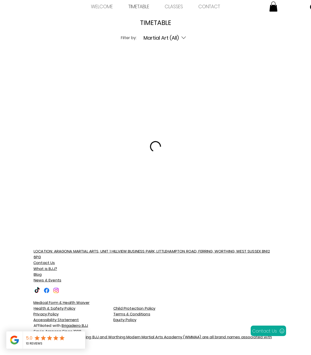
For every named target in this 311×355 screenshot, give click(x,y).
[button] (273, 6)
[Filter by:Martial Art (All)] (165, 38)
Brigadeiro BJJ (75, 325)
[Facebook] (46, 290)
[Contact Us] (268, 331)
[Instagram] (56, 290)
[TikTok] (37, 290)
